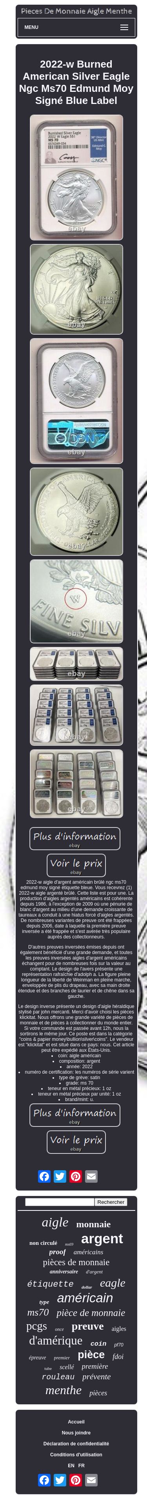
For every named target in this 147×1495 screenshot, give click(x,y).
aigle (55, 1222)
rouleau (58, 1377)
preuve (88, 1326)
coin (99, 1344)
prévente (96, 1376)
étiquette (50, 1284)
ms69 (69, 1244)
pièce (91, 1355)
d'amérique (55, 1340)
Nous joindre (76, 1433)
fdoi (118, 1357)
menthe (63, 1390)
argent (102, 1238)
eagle (112, 1282)
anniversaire (64, 1272)
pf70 (118, 1345)
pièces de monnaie (76, 1262)
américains (88, 1252)
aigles (119, 1328)
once (59, 1329)
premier (62, 1358)
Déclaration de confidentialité (76, 1444)
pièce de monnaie (90, 1312)
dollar (87, 1287)
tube (48, 1368)
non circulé (43, 1243)
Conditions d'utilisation (76, 1454)
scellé (67, 1367)
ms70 (38, 1312)
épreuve (37, 1358)
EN (71, 1465)
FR (81, 1465)
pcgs (36, 1326)
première (95, 1366)
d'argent (94, 1272)
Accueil (76, 1422)
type (44, 1302)
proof (57, 1252)
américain (85, 1298)
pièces (98, 1393)
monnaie (93, 1224)
